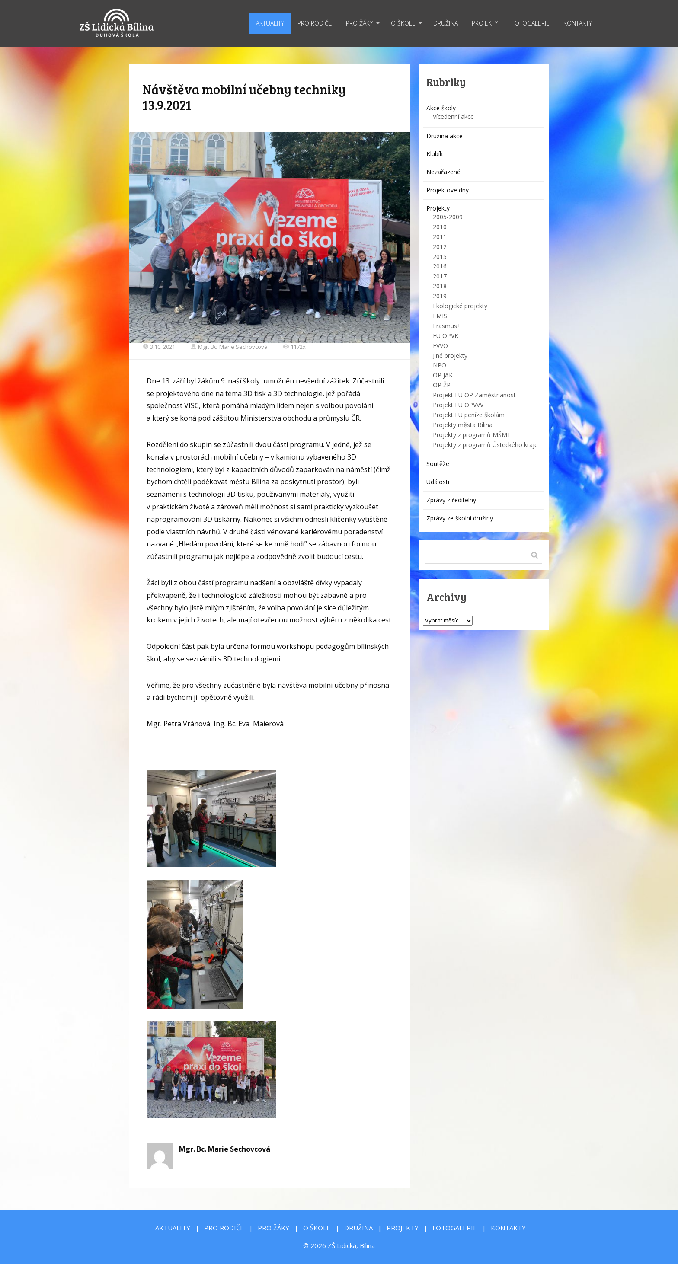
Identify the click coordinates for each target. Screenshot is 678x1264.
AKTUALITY (270, 23)
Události (437, 482)
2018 (440, 286)
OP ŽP (442, 385)
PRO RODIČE (314, 23)
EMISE (442, 316)
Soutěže (437, 464)
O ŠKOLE (403, 23)
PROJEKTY (485, 23)
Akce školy (441, 108)
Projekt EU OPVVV (458, 405)
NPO (439, 365)
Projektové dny (447, 190)
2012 (440, 247)
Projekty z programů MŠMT (472, 435)
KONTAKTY (577, 23)
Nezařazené (443, 172)
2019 (440, 296)
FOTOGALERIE (531, 23)
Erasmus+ (447, 326)
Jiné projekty (450, 355)
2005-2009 (448, 217)
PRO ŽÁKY (359, 23)
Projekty (438, 208)
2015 (440, 256)
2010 (440, 227)
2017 (440, 276)
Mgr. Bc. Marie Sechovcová (229, 347)
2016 (440, 266)
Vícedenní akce (453, 116)
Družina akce (444, 136)
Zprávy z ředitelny (451, 500)
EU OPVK (445, 336)
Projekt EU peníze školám (469, 415)
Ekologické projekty (460, 306)
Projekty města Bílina (463, 425)
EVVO (440, 346)
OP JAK (443, 375)
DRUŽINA (445, 23)
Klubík (434, 154)
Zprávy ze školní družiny (459, 518)
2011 (440, 237)
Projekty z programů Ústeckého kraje (485, 444)
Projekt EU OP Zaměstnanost (474, 395)
